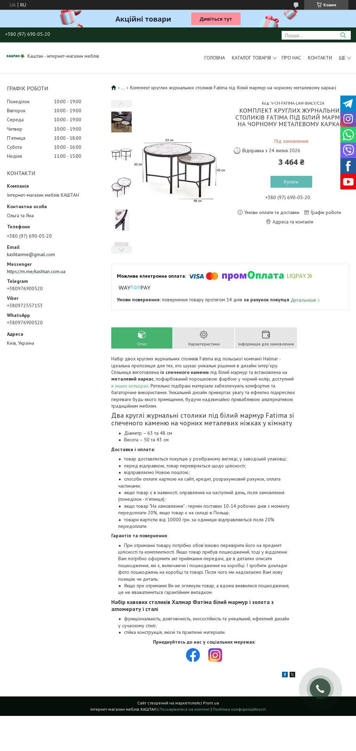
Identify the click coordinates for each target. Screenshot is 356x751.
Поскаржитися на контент (185, 709)
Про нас (291, 58)
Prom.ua (211, 702)
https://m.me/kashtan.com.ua (36, 271)
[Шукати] (343, 35)
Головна (214, 58)
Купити (291, 182)
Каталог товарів (251, 58)
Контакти (320, 58)
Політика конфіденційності (239, 709)
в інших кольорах (129, 386)
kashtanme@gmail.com (31, 254)
